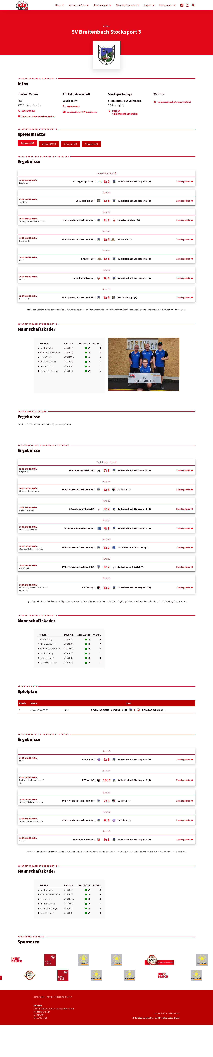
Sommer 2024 (27, 143)
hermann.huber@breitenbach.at (38, 116)
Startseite (39, 997)
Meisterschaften (77, 5)
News (58, 5)
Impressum (160, 1013)
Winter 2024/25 (49, 144)
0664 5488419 (28, 110)
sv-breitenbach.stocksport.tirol (174, 101)
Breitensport (166, 5)
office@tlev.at (40, 1018)
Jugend (147, 5)
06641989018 (73, 106)
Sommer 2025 (70, 144)
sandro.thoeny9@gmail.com (82, 111)
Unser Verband (100, 5)
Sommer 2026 (91, 144)
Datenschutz (173, 1013)
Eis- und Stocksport (126, 5)
